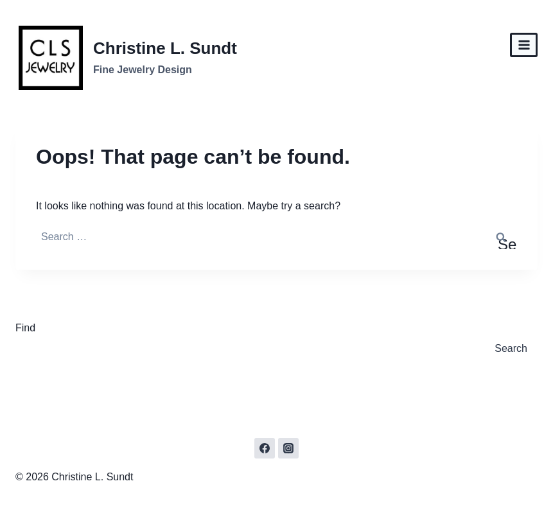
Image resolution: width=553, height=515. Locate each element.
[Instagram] (288, 448)
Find (25, 327)
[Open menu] (524, 45)
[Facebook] (264, 448)
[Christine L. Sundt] (128, 58)
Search (511, 348)
